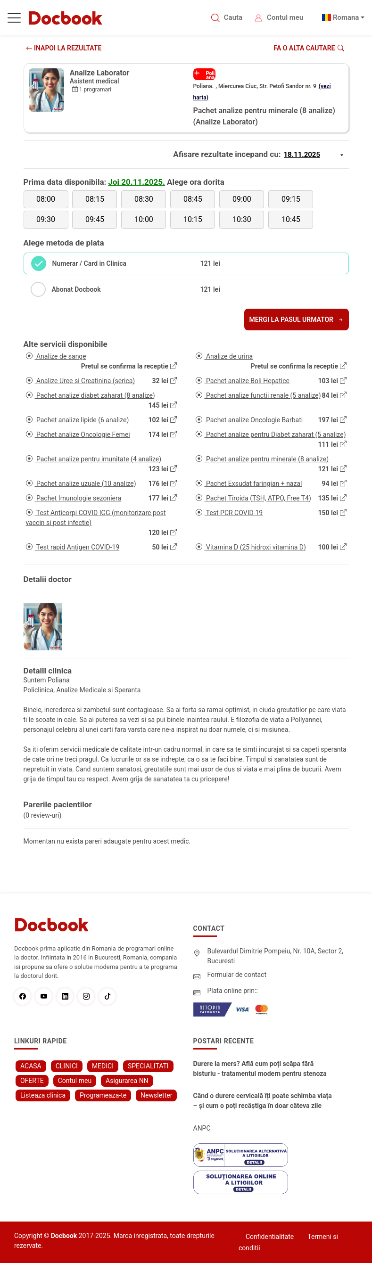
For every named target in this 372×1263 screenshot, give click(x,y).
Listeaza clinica (43, 1095)
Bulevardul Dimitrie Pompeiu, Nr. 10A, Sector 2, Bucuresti (275, 956)
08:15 (94, 199)
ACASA (30, 1066)
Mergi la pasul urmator (296, 319)
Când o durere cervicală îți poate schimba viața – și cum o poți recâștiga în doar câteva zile (262, 1100)
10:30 (241, 219)
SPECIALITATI (148, 1066)
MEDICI (103, 1066)
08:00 (45, 199)
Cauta (233, 17)
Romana (346, 17)
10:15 (192, 219)
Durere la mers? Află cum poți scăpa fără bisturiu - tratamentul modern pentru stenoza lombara (260, 1069)
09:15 (290, 199)
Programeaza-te (103, 1095)
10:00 (143, 219)
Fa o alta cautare (308, 48)
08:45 (192, 199)
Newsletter (156, 1095)
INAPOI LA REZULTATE (64, 48)
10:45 (290, 219)
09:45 (94, 219)
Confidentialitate (270, 1236)
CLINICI (67, 1066)
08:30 (143, 199)
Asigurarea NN (127, 1080)
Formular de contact (237, 974)
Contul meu (285, 17)
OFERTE (32, 1080)
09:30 (45, 219)
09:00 (241, 199)
